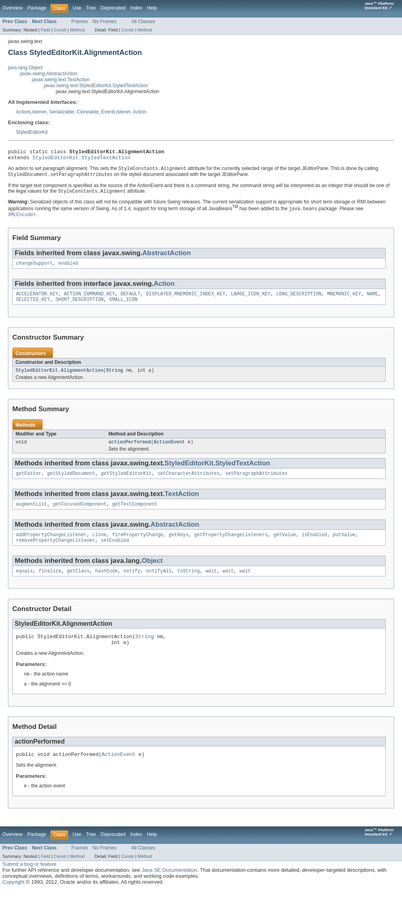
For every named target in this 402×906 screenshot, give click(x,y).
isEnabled (314, 544)
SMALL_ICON (123, 305)
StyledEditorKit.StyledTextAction (82, 159)
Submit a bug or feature (29, 880)
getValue (284, 544)
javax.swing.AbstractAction (49, 73)
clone (99, 544)
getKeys (179, 544)
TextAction (181, 502)
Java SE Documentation (169, 886)
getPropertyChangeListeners (231, 544)
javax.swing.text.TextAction (61, 79)
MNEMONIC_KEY (344, 299)
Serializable (61, 112)
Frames (79, 21)
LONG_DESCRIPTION (299, 299)
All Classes (143, 21)
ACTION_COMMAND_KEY (89, 299)
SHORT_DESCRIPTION (80, 305)
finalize (50, 582)
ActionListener (31, 112)
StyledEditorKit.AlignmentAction (59, 377)
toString (188, 582)
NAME (372, 299)
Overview (12, 8)
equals (24, 582)
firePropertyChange (137, 544)
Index (136, 8)
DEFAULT (131, 299)
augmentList (31, 513)
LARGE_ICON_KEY (251, 299)
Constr (60, 29)
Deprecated (113, 8)
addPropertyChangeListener (51, 544)
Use (76, 8)
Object (152, 571)
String (114, 377)
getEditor (28, 481)
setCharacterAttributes (188, 481)
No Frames (105, 21)
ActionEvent (169, 449)
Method (77, 29)
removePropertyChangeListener (55, 551)
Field (45, 29)
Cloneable (88, 112)
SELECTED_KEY (33, 305)
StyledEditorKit (32, 132)
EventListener (116, 112)
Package (36, 8)
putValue (344, 544)
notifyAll (159, 582)
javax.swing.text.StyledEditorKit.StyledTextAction (96, 85)
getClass (78, 582)
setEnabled (115, 551)
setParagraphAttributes (256, 481)
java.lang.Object (25, 67)
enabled (68, 267)
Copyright (13, 898)
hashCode (106, 582)
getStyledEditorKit (126, 481)
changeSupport (34, 267)
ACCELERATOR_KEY (37, 299)
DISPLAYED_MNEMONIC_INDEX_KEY (185, 299)
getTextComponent (135, 513)
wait (211, 582)
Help (152, 8)
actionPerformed (130, 449)
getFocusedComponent (79, 513)
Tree (91, 8)
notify (132, 582)
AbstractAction (166, 256)
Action (139, 112)
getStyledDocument (71, 481)
